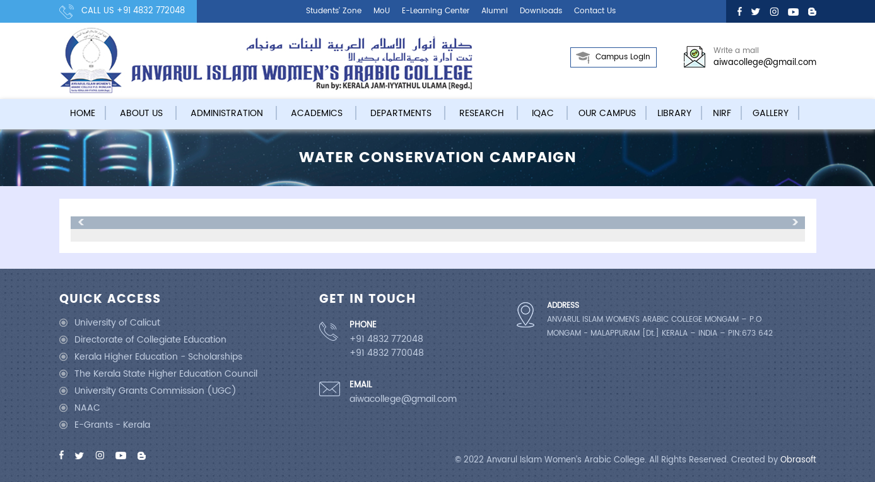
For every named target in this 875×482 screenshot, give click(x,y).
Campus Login (623, 57)
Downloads (541, 11)
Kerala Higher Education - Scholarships (158, 357)
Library (674, 113)
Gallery (771, 113)
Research (481, 113)
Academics (317, 113)
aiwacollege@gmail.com (765, 62)
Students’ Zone (333, 11)
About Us (141, 113)
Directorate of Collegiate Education (150, 339)
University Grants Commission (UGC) (155, 391)
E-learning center (435, 11)
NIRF (722, 113)
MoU (381, 11)
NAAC (87, 408)
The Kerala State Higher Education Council (165, 374)
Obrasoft (798, 460)
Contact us (595, 11)
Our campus (607, 113)
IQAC (543, 113)
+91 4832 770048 (386, 353)
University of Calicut (117, 322)
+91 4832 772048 (151, 11)
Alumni (494, 11)
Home (82, 113)
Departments (401, 113)
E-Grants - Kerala (112, 425)
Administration (227, 113)
